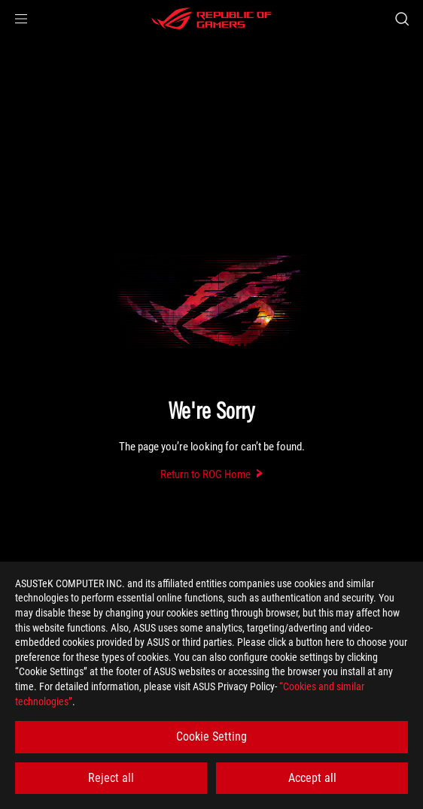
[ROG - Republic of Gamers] (211, 19)
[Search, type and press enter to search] (401, 19)
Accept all (312, 778)
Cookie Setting (211, 736)
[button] (21, 19)
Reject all (111, 778)
